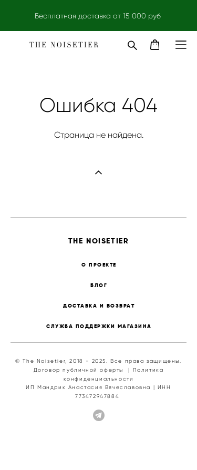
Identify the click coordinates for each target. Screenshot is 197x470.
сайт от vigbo (98, 445)
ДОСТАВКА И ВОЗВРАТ (98, 305)
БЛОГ (98, 285)
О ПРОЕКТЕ (99, 264)
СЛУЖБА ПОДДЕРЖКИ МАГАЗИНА (99, 326)
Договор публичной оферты (78, 369)
